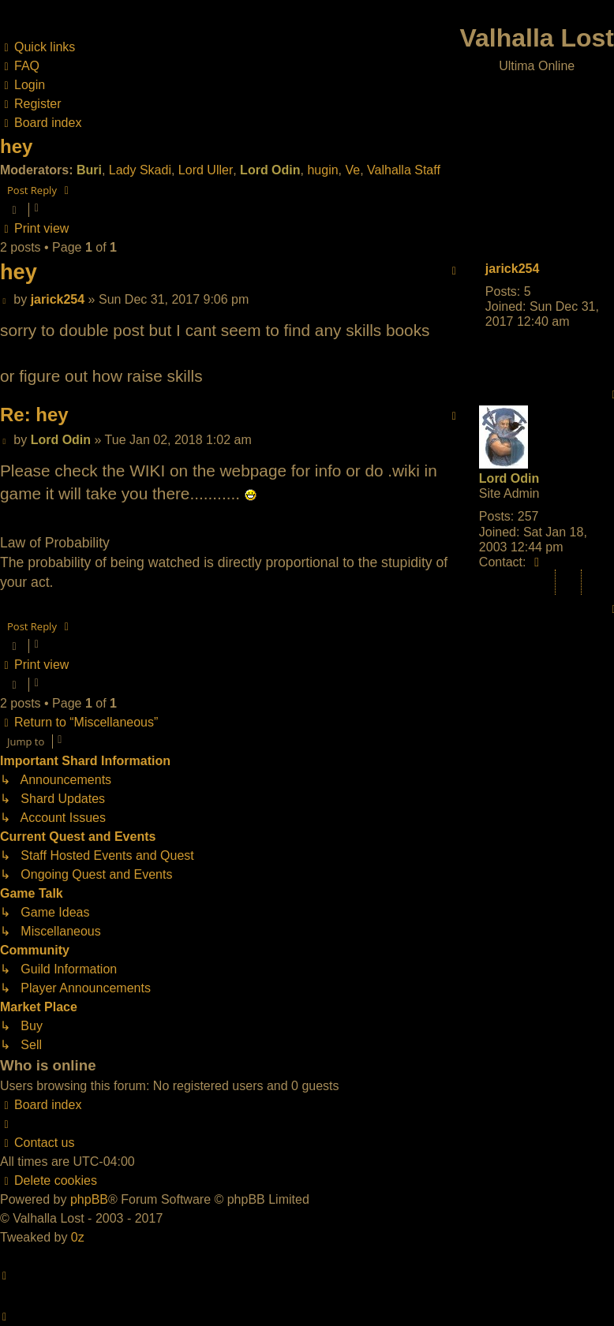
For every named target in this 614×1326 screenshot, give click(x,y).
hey (16, 146)
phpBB (89, 1199)
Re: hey (34, 414)
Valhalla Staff (403, 170)
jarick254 (512, 268)
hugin (322, 170)
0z (77, 1237)
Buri (89, 170)
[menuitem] (19, 66)
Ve (352, 170)
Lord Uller (205, 170)
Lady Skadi (140, 170)
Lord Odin (270, 170)
